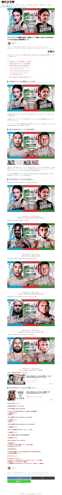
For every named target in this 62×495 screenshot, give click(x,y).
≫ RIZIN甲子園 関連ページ (13, 453)
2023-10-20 (14, 42)
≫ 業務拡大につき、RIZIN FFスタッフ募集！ (17, 461)
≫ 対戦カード (10, 414)
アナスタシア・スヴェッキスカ (25, 217)
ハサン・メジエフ (23, 370)
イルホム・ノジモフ (35, 256)
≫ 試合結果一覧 (10, 443)
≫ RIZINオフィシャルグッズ (13, 458)
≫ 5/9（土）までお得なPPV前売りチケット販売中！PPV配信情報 (22, 411)
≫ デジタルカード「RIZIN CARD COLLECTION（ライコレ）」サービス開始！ (25, 460)
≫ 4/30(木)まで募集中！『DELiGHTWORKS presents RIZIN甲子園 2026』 (24, 451)
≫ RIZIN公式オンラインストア (14, 446)
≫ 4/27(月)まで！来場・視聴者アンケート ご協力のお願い (20, 444)
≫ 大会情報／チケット (12, 413)
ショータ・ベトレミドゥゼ (38, 332)
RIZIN (13, 44)
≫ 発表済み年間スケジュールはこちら (15, 406)
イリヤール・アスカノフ (23, 294)
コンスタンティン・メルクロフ (36, 370)
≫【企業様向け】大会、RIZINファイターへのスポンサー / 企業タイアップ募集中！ (25, 463)
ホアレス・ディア (26, 256)
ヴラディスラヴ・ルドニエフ (37, 294)
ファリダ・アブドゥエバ (38, 217)
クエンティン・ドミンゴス (24, 332)
